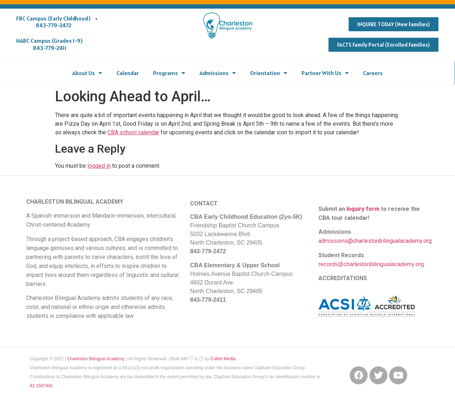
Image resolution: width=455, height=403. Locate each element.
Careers (373, 73)
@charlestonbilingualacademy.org (381, 264)
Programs (169, 72)
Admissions (217, 72)
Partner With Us (325, 72)
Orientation (268, 72)
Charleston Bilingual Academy (95, 358)
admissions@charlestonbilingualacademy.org (375, 240)
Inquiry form (363, 208)
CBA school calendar (133, 132)
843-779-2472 (54, 25)
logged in (99, 165)
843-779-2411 (49, 47)
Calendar (127, 73)
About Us (87, 72)
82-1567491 (41, 385)
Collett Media (222, 358)
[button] (393, 24)
